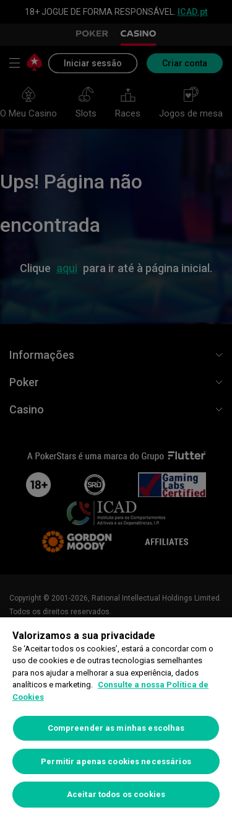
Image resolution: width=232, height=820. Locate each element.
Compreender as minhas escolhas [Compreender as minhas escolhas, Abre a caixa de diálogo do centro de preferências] (116, 728)
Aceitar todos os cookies (116, 794)
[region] (116, 718)
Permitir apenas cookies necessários (116, 761)
